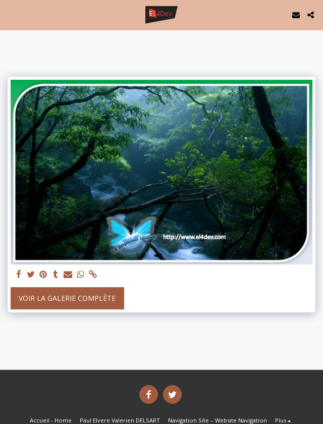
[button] (11, 14)
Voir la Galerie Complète (67, 298)
